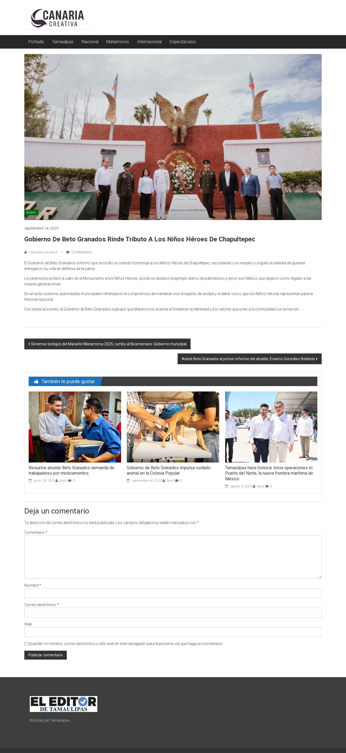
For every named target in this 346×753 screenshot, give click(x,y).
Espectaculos (183, 41)
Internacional (149, 41)
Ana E (63, 480)
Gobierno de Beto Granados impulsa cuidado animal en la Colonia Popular (169, 470)
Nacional (90, 41)
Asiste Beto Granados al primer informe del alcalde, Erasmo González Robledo (248, 359)
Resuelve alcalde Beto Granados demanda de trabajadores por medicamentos (71, 470)
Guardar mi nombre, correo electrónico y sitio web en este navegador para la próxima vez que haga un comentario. (126, 643)
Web (28, 624)
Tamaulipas (63, 41)
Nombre (32, 585)
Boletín (31, 212)
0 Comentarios (79, 252)
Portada (36, 41)
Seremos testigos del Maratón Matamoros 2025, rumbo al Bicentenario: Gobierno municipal (109, 344)
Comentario (35, 532)
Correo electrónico (41, 605)
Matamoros (118, 41)
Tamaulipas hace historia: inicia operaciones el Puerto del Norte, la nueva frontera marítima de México (269, 473)
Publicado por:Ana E (43, 252)
